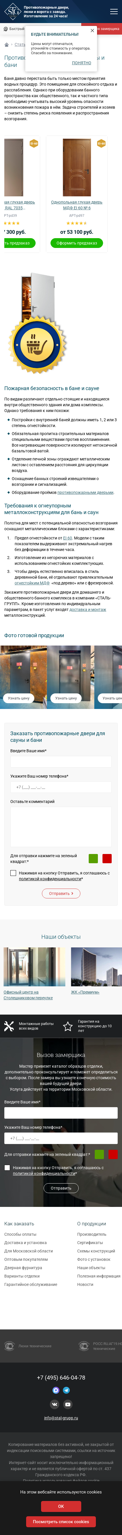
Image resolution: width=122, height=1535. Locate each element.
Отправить (61, 893)
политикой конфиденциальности (50, 878)
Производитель (91, 1237)
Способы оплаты (20, 1237)
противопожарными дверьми (85, 492)
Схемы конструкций (96, 1254)
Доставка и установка (25, 1245)
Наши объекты (91, 1270)
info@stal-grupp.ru (61, 1418)
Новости (85, 1287)
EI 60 (67, 538)
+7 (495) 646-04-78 (61, 1377)
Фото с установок (94, 1262)
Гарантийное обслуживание (30, 1287)
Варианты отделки (22, 1279)
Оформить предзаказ (77, 243)
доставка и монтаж (87, 609)
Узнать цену (19, 698)
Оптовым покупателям (26, 1262)
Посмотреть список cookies (61, 1521)
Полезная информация (99, 1279)
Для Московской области (28, 1254)
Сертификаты (90, 1245)
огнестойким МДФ (32, 583)
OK (61, 1506)
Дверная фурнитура (23, 1270)
